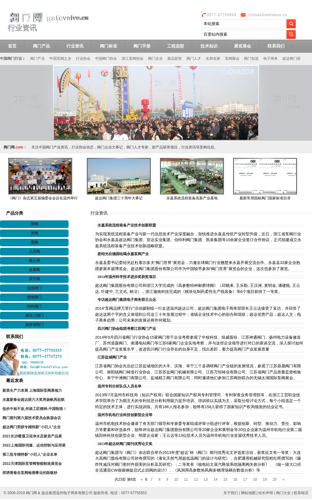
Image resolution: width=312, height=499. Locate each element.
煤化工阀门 (34, 315)
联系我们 (276, 46)
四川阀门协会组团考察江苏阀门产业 (127, 328)
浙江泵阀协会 (133, 58)
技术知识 (209, 46)
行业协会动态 (83, 147)
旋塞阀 (34, 270)
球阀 (34, 224)
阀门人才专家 (137, 147)
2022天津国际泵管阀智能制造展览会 (32, 464)
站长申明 (265, 493)
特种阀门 (34, 306)
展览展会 (242, 46)
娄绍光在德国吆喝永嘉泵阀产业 (123, 254)
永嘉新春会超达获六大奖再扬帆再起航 (33, 399)
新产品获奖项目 (165, 147)
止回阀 (34, 251)
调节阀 (34, 279)
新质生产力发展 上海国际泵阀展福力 (32, 390)
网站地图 (248, 493)
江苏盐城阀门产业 (112, 357)
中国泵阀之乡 (60, 58)
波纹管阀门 (34, 325)
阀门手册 (142, 46)
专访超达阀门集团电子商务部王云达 (127, 300)
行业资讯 (74, 46)
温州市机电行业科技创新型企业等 (125, 415)
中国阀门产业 (50, 147)
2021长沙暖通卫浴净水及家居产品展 (32, 436)
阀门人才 (193, 58)
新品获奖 (174, 58)
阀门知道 (251, 58)
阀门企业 (155, 58)
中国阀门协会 (106, 58)
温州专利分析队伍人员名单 (119, 386)
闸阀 (34, 233)
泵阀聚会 (232, 58)
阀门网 (9, 147)
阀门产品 (41, 46)
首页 (12, 46)
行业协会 (83, 58)
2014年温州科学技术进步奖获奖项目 (127, 277)
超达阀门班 (291, 58)
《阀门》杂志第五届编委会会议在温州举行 (43, 198)
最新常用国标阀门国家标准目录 (265, 198)
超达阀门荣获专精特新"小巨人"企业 (31, 427)
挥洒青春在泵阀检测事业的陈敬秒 (29, 473)
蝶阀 (34, 242)
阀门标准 (108, 46)
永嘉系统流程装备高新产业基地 (192, 198)
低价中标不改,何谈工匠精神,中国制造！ (34, 409)
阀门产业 (37, 58)
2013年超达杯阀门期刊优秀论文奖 (125, 444)
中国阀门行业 (11, 58)
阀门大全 (283, 493)
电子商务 (270, 58)
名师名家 (213, 58)
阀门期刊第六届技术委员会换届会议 (31, 418)
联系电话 (301, 493)
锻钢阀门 (34, 297)
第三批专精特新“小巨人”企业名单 (29, 454)
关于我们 (230, 493)
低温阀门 (34, 288)
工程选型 (175, 46)
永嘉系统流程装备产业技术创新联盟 (127, 225)
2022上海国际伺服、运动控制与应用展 (34, 445)
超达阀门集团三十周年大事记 (119, 198)
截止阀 (34, 260)
